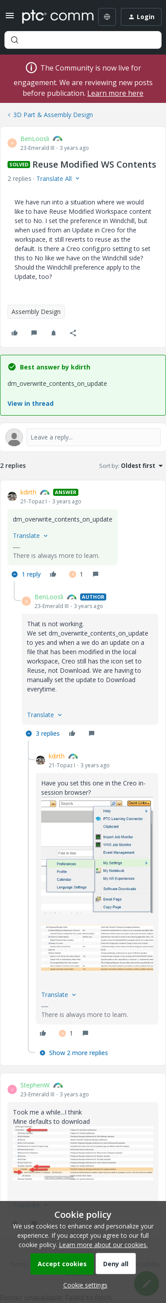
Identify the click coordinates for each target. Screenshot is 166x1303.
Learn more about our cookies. (103, 1244)
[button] (9, 18)
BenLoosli (34, 138)
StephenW (35, 1085)
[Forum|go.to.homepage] (51, 17)
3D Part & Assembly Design (53, 114)
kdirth (28, 492)
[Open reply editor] (83, 437)
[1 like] (76, 574)
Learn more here (115, 93)
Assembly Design (36, 311)
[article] (83, 534)
